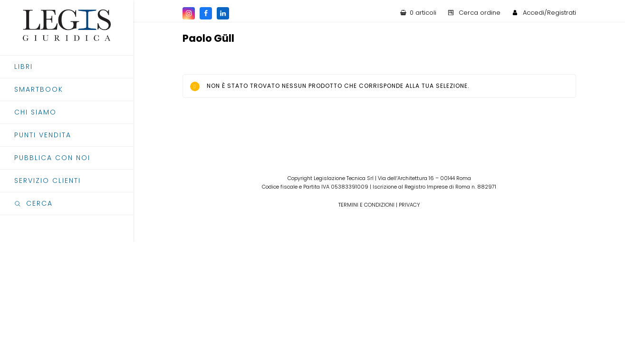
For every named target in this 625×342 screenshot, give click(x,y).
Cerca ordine (479, 13)
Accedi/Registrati (549, 13)
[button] (66, 203)
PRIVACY (409, 205)
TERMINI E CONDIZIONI (366, 205)
